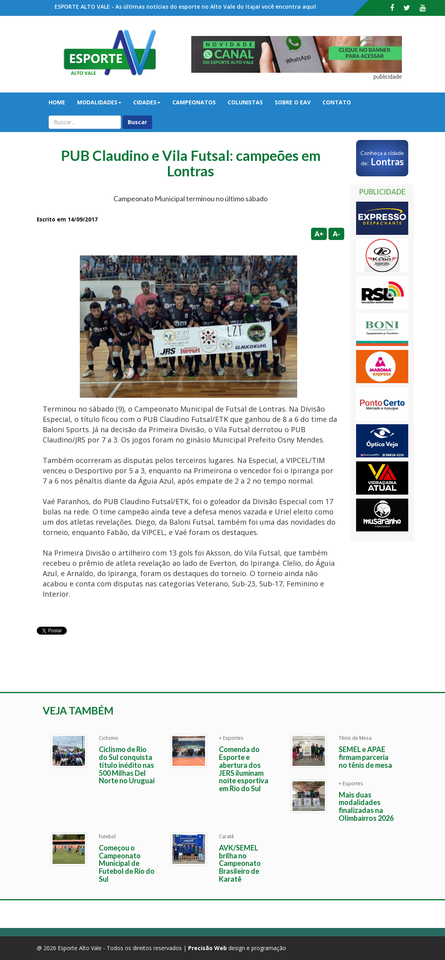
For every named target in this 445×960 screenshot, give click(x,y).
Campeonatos (194, 102)
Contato (336, 102)
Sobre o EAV (293, 102)
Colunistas (245, 102)
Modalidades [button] (99, 102)
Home (57, 102)
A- (336, 233)
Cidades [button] (146, 102)
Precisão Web (207, 948)
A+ (319, 233)
